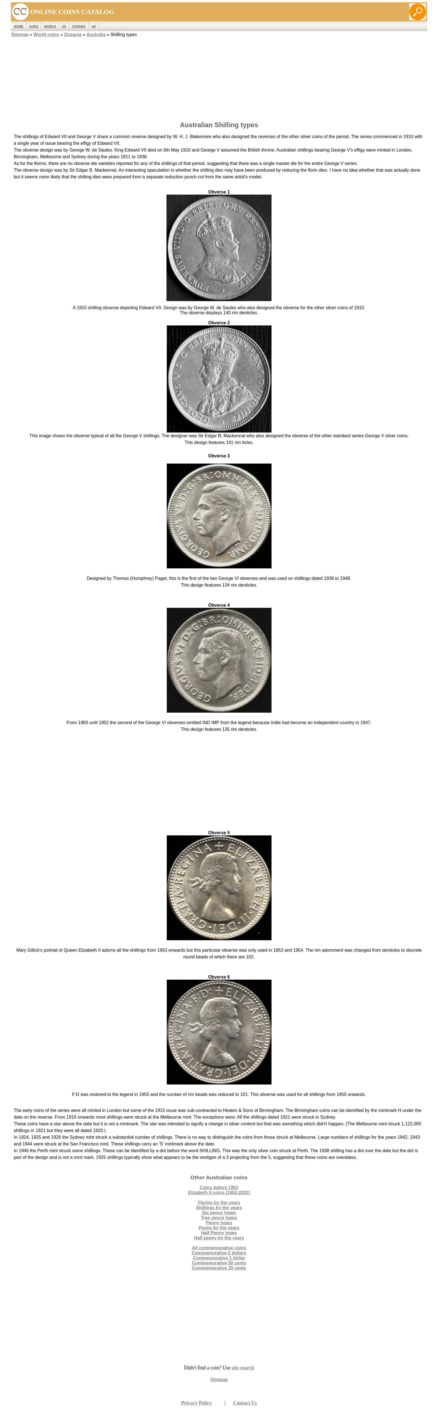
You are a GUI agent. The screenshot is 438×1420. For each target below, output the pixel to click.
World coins (46, 34)
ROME (18, 26)
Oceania (72, 34)
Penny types (219, 1222)
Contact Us (245, 1403)
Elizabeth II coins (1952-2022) (219, 1192)
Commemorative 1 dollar (219, 1258)
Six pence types (219, 1212)
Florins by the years (219, 1202)
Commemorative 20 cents (219, 1268)
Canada (78, 26)
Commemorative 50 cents (219, 1263)
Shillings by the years (219, 1207)
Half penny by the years (219, 1237)
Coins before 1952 (219, 1187)
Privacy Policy (196, 1403)
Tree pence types (219, 1217)
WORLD (50, 26)
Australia (95, 34)
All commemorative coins (219, 1248)
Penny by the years (219, 1227)
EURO (33, 26)
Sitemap (19, 34)
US (64, 26)
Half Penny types (219, 1232)
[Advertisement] (219, 77)
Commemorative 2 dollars (219, 1253)
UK (93, 26)
